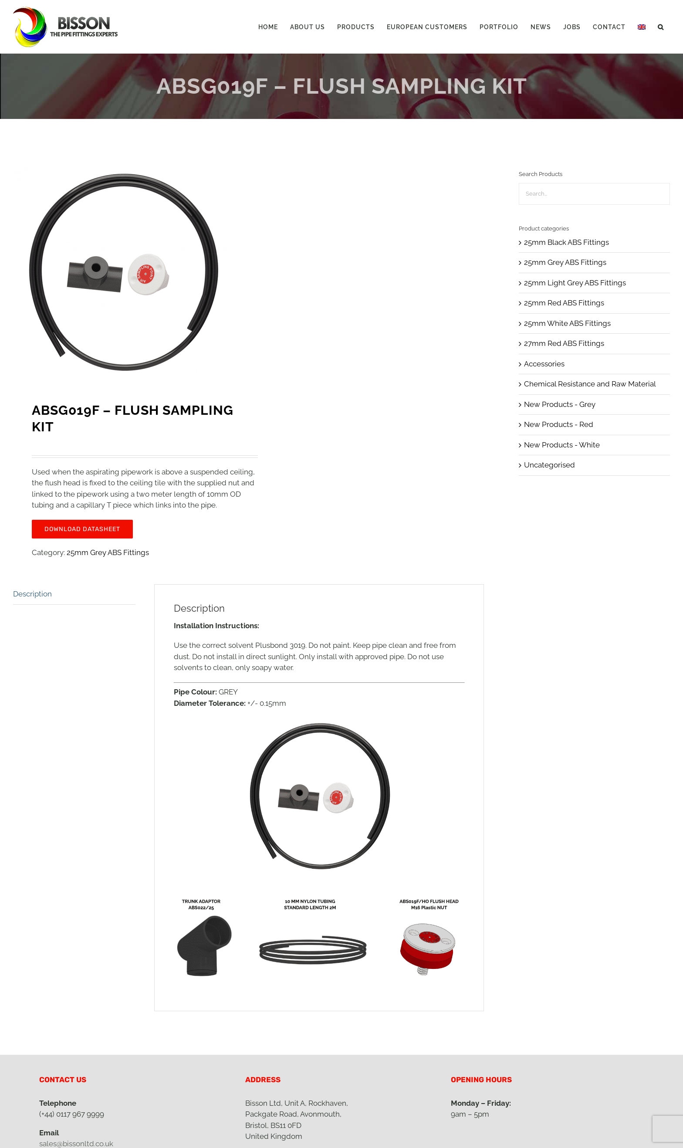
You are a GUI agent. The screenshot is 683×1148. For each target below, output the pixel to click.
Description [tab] (32, 593)
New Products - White (562, 444)
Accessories (544, 363)
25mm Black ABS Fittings (566, 242)
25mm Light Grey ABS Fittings (575, 282)
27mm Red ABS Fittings (564, 343)
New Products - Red (558, 424)
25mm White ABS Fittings (567, 323)
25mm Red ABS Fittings (564, 302)
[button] (661, 27)
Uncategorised (549, 465)
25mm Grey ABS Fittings (108, 552)
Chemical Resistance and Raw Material (590, 383)
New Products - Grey (559, 404)
